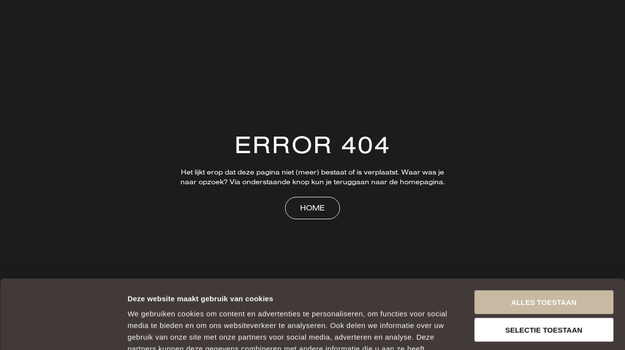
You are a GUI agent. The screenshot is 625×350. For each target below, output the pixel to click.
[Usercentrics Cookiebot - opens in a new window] (63, 331)
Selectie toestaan (544, 261)
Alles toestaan (543, 233)
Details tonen (525, 331)
